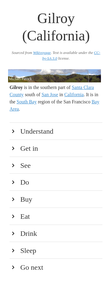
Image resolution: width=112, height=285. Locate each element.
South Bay (27, 101)
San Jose (50, 94)
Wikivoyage (42, 53)
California (74, 94)
